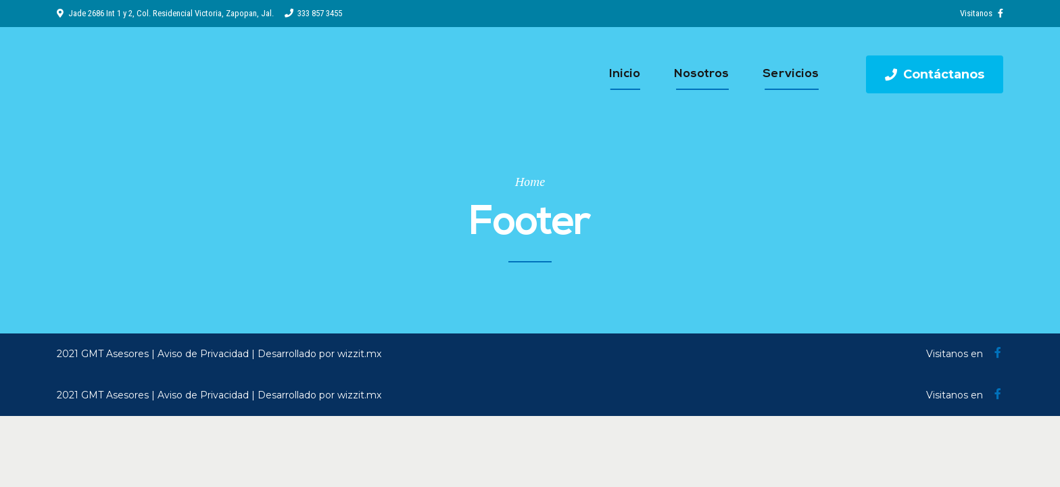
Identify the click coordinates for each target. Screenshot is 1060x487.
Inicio (624, 74)
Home (530, 181)
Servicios (791, 74)
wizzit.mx (359, 354)
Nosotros (701, 74)
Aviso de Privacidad (203, 354)
